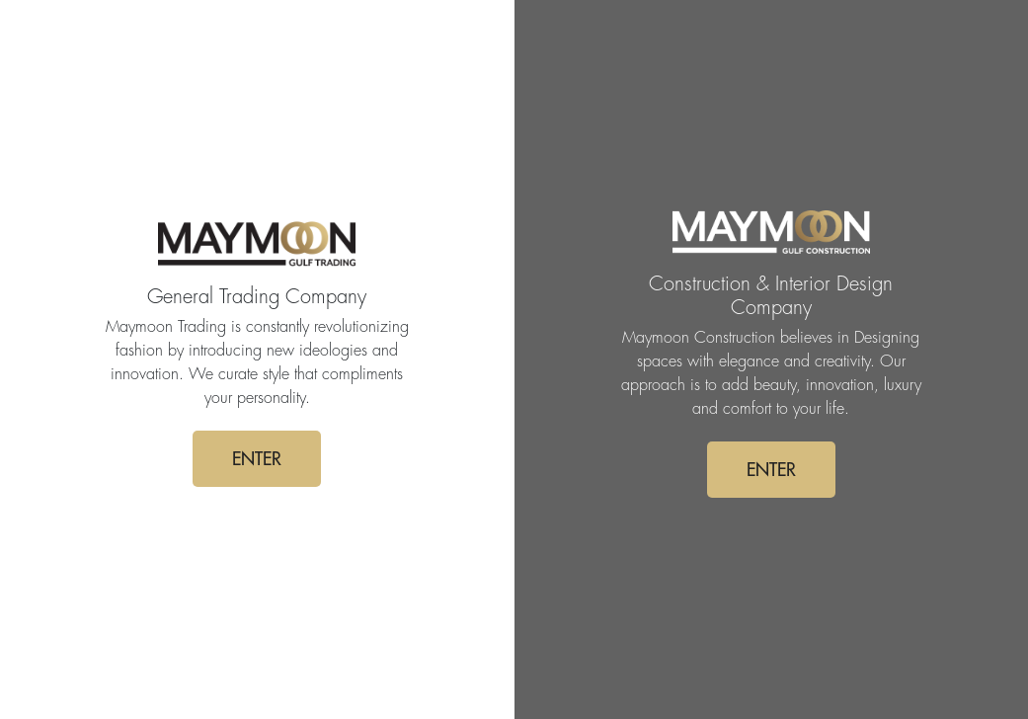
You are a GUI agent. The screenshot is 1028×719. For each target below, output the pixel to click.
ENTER (256, 458)
